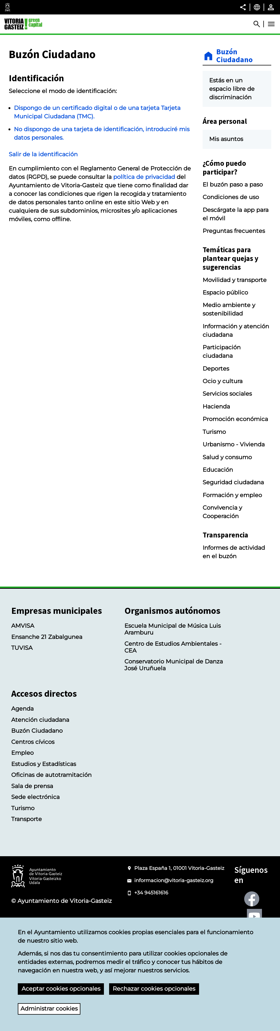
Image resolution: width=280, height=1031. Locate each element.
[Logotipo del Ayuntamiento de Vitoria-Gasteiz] (36, 876)
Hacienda (216, 406)
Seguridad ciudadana (233, 482)
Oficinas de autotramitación (51, 774)
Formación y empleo (232, 495)
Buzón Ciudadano (234, 56)
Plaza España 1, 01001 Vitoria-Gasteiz (179, 868)
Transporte (26, 819)
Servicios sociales (227, 393)
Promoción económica (235, 419)
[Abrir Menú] (271, 24)
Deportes (216, 368)
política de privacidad (144, 176)
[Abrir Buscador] (259, 24)
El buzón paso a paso (233, 184)
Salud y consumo (227, 457)
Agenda (22, 708)
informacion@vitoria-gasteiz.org (173, 880)
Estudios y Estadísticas (43, 764)
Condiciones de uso (231, 197)
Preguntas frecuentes (234, 230)
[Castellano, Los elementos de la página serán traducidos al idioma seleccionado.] (257, 7)
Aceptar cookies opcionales (61, 988)
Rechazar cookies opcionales (154, 988)
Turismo (214, 431)
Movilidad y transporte (235, 279)
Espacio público (225, 292)
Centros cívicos (32, 741)
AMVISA (22, 625)
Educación (218, 469)
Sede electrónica (35, 796)
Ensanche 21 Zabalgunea (46, 636)
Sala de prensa (32, 786)
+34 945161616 (151, 893)
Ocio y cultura (223, 381)
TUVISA (22, 647)
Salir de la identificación (43, 154)
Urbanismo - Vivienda (234, 444)
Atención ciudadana (40, 719)
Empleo (22, 752)
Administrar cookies (49, 1008)
